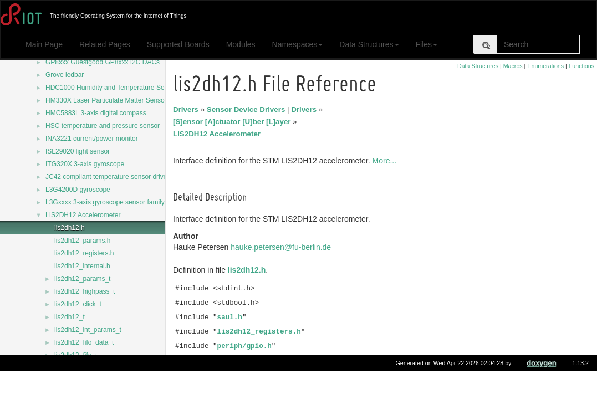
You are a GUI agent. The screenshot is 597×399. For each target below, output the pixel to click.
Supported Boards (178, 44)
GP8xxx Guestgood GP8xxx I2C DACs (102, 62)
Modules (241, 44)
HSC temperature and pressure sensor (102, 126)
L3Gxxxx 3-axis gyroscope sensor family (105, 202)
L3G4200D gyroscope (77, 189)
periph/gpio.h (246, 346)
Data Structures (369, 44)
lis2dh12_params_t (82, 279)
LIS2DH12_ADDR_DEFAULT (97, 368)
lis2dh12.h (69, 228)
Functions (581, 66)
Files (427, 44)
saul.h (231, 317)
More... (386, 160)
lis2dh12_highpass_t (84, 291)
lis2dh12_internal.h (82, 266)
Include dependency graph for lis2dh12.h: (249, 378)
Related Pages (104, 44)
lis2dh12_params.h (82, 240)
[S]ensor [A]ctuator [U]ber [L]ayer (234, 121)
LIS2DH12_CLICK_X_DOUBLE (100, 381)
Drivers (187, 109)
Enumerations (545, 66)
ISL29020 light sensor (77, 151)
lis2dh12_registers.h (84, 253)
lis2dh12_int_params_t (87, 330)
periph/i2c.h (244, 361)
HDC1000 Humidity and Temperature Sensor (111, 87)
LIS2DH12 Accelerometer (82, 215)
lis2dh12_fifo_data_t (84, 342)
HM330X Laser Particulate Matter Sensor (106, 100)
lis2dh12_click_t (77, 304)
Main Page (44, 44)
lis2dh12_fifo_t (75, 355)
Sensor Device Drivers (247, 109)
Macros (513, 66)
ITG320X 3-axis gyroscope (84, 164)
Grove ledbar (64, 75)
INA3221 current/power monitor (91, 138)
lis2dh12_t (69, 317)
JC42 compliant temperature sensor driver (107, 177)
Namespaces (297, 44)
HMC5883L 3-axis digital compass (95, 113)
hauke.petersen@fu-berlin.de (282, 247)
